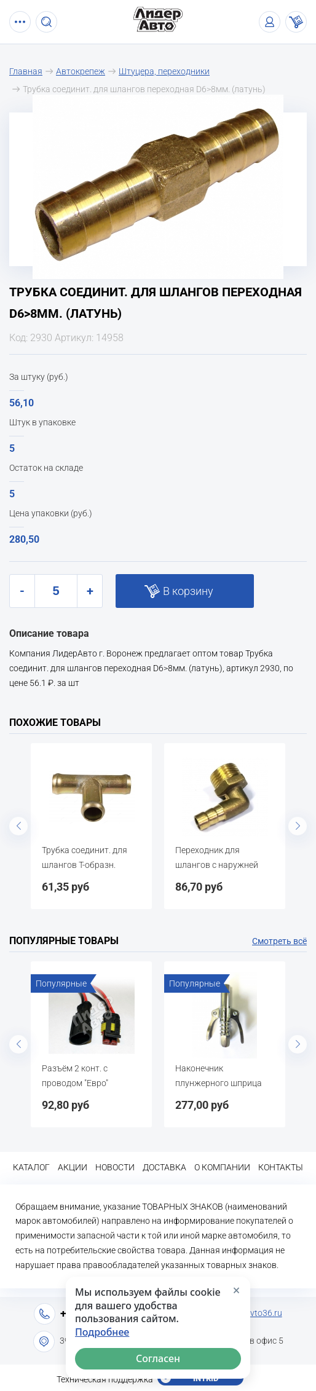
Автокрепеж (80, 71)
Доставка (164, 1167)
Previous (18, 826)
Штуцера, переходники (164, 71)
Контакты (280, 1167)
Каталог (31, 1167)
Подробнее (102, 1332)
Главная (25, 71)
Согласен (158, 1358)
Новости (115, 1167)
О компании (222, 1167)
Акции (72, 1167)
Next (297, 826)
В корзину (188, 591)
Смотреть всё (279, 941)
